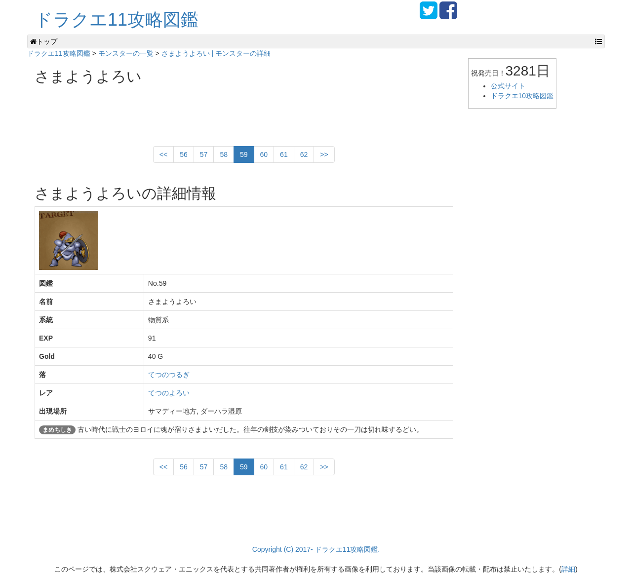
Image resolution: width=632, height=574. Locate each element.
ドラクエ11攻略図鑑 (116, 19)
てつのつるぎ (169, 375)
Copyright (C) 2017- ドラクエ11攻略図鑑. (316, 549)
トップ (43, 41)
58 (224, 154)
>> (324, 154)
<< (163, 154)
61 (284, 154)
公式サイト (508, 86)
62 (304, 154)
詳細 (568, 569)
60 (264, 154)
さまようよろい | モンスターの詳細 (216, 53)
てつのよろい (169, 393)
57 (204, 154)
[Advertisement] (214, 111)
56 (184, 154)
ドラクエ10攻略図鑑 (522, 96)
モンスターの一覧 (126, 53)
